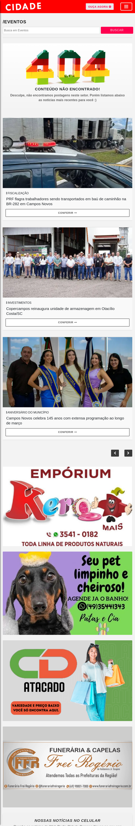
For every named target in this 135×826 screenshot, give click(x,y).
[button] (115, 453)
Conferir (67, 212)
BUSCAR (117, 30)
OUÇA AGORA (99, 6)
